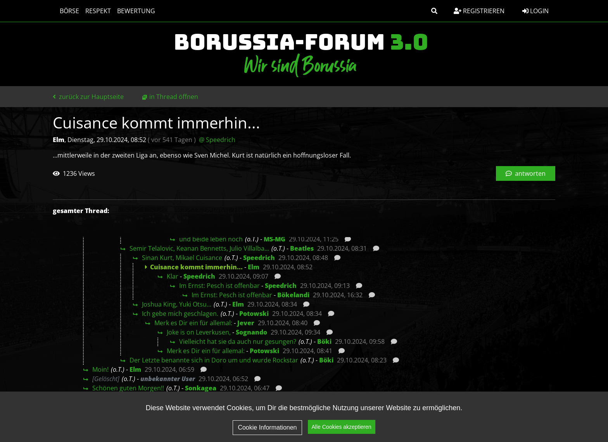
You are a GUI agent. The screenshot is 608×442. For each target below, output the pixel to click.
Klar (172, 276)
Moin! (100, 369)
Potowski (254, 313)
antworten (526, 173)
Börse (65, 11)
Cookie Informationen (267, 427)
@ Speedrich (217, 139)
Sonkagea (200, 388)
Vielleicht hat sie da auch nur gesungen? (238, 341)
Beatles (302, 248)
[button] (434, 10)
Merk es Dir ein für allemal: (193, 323)
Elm (253, 267)
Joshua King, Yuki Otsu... (176, 304)
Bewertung (132, 11)
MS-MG (274, 239)
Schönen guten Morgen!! (128, 388)
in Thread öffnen (173, 96)
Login (535, 11)
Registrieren (479, 11)
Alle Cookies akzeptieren (341, 427)
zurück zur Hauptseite (88, 96)
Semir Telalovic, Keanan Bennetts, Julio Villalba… (199, 248)
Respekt (94, 11)
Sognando (251, 332)
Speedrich (259, 257)
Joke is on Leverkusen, (198, 332)
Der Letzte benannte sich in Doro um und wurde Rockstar (214, 360)
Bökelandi (293, 295)
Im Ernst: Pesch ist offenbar (219, 285)
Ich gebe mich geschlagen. (180, 313)
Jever (245, 323)
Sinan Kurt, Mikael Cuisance (182, 257)
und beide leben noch (211, 239)
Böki (324, 341)
